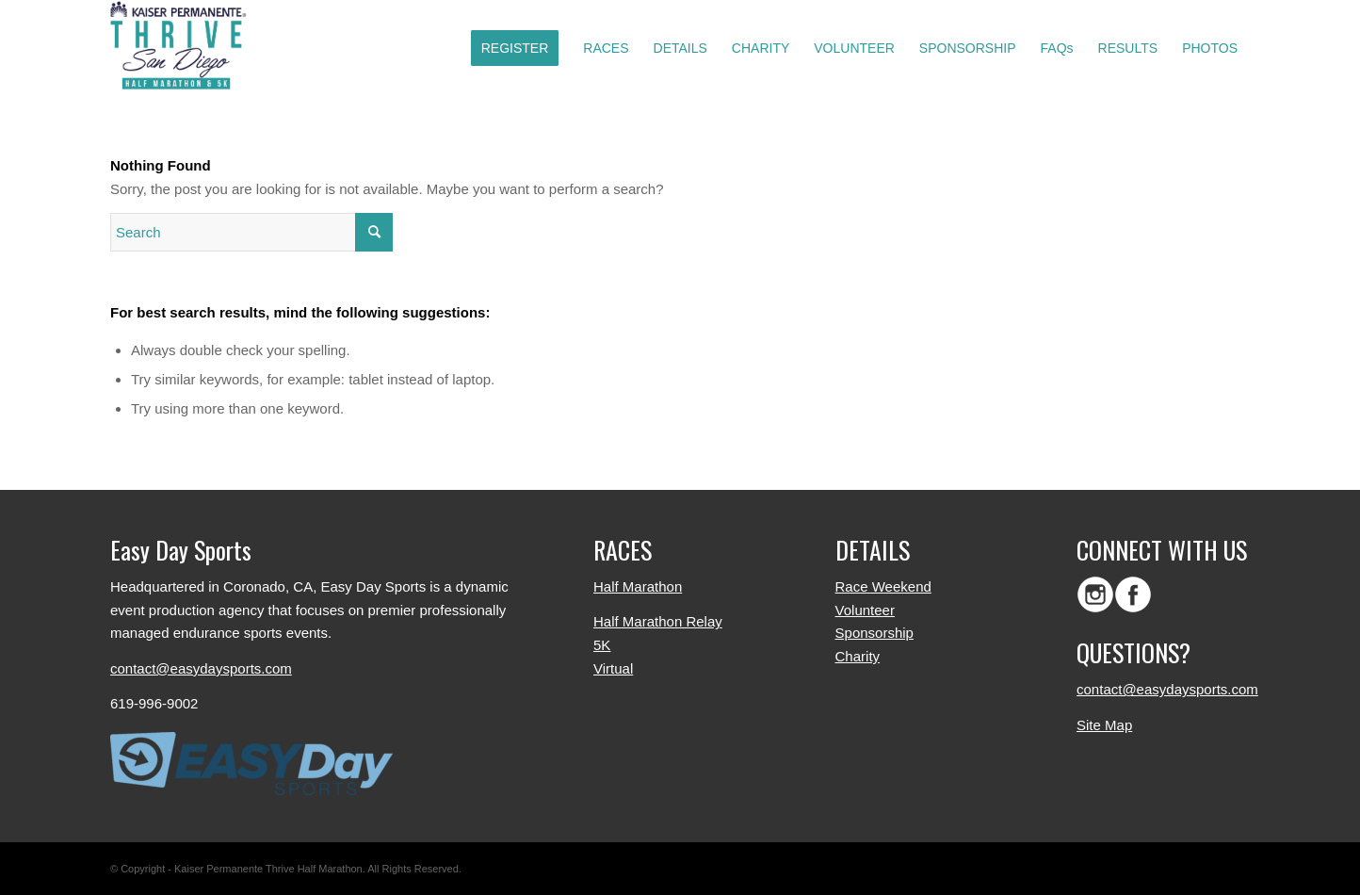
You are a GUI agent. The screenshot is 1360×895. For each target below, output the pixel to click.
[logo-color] (183, 48)
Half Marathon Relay (657, 621)
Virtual (613, 668)
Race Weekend (883, 586)
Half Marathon (637, 586)
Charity (858, 656)
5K (601, 645)
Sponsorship (874, 633)
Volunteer (865, 610)
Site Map (1104, 725)
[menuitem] (515, 48)
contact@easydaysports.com (201, 668)
